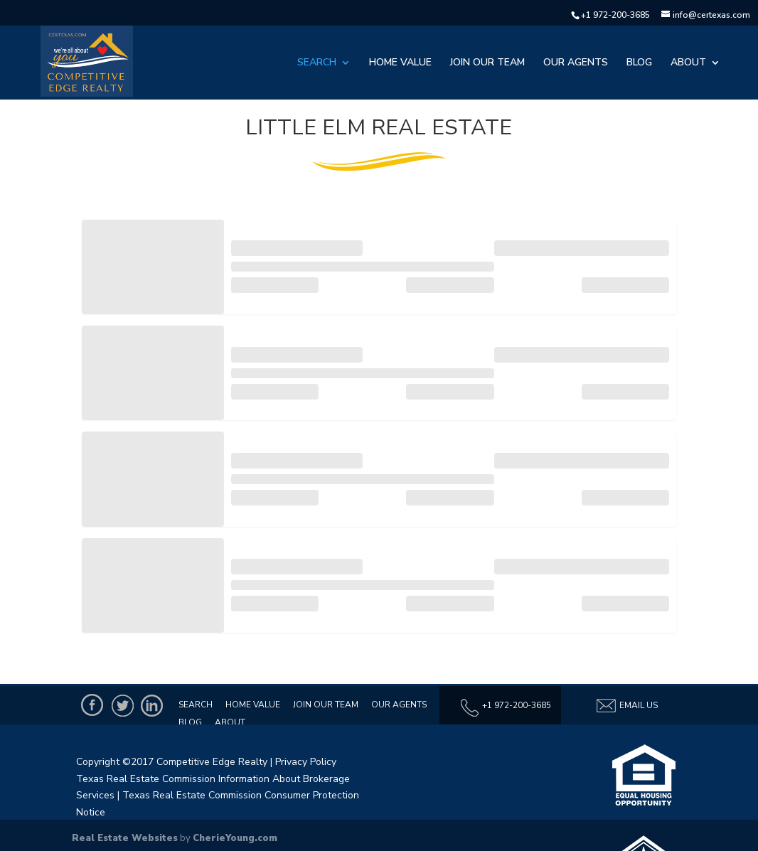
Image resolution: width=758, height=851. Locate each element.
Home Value (400, 63)
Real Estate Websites (125, 838)
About (688, 63)
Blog (639, 63)
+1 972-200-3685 (615, 15)
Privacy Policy (305, 762)
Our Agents (575, 63)
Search (316, 63)
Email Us (626, 705)
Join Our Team (487, 63)
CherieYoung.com (235, 838)
